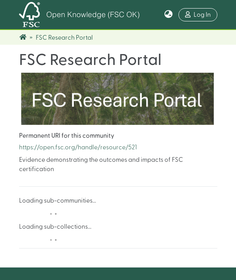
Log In (201, 14)
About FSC (189, 170)
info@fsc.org (138, 205)
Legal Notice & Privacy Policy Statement (118, 259)
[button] (168, 14)
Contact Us (189, 179)
